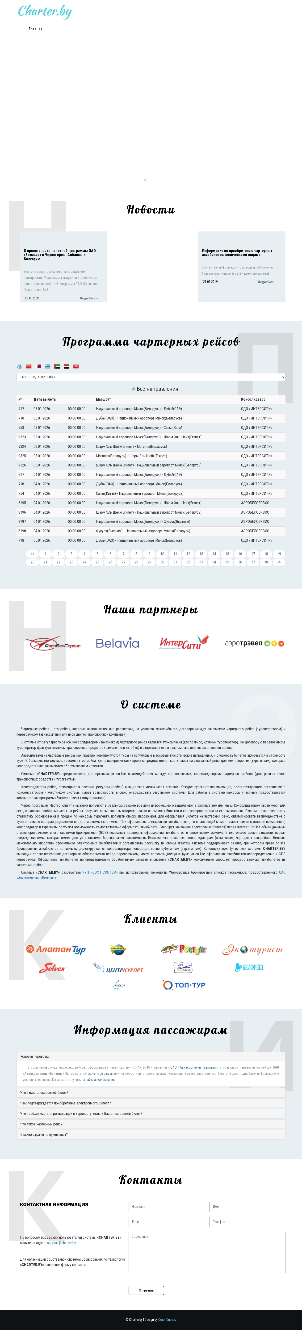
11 (175, 554)
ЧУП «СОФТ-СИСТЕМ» (99, 872)
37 (253, 562)
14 (214, 554)
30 (162, 562)
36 (240, 562)
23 (71, 562)
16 (240, 554)
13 (201, 554)
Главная (36, 29)
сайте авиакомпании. (100, 1080)
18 (266, 554)
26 (110, 562)
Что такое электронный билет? (44, 1092)
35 (227, 562)
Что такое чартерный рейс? (41, 1124)
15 (227, 554)
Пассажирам (193, 29)
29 (149, 562)
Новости (67, 29)
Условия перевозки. (35, 1056)
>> (279, 562)
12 (188, 554)
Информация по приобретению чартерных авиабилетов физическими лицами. (237, 252)
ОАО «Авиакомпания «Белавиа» (193, 1068)
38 (266, 562)
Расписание (98, 29)
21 (45, 562)
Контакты (224, 29)
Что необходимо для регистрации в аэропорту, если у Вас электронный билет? (81, 1113)
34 (214, 562)
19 (279, 554)
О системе (130, 29)
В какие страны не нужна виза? (44, 1134)
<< (32, 554)
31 (175, 562)
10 (162, 554)
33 (201, 562)
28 (136, 562)
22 (58, 562)
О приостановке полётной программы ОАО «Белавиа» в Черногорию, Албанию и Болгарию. (60, 254)
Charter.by (109, 10)
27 (123, 562)
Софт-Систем (167, 1320)
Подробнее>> (89, 298)
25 (97, 562)
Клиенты (161, 29)
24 (84, 562)
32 (188, 562)
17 (253, 554)
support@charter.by (61, 1243)
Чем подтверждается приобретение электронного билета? (65, 1103)
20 (32, 562)
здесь (108, 1074)
